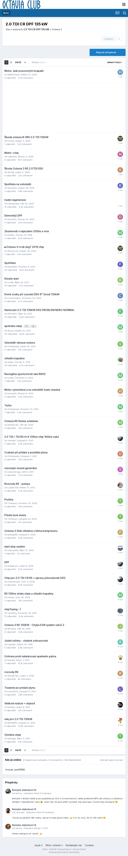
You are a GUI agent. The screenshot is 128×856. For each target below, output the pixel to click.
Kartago (12, 737)
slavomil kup (14, 471)
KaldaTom (13, 565)
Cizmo (11, 141)
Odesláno (37, 792)
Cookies (89, 844)
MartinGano (14, 74)
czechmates (14, 298)
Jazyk (38, 844)
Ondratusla (13, 345)
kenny (19, 827)
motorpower (14, 580)
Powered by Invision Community (64, 851)
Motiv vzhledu (54, 844)
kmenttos (12, 188)
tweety (11, 659)
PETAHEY (12, 313)
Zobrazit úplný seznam (111, 759)
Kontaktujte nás (74, 844)
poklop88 (12, 533)
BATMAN (12, 722)
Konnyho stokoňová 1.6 (24, 789)
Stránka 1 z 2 (39, 62)
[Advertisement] (64, 107)
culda (11, 282)
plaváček (12, 266)
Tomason (12, 502)
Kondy (11, 172)
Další (18, 62)
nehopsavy (13, 203)
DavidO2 (12, 219)
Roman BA (13, 424)
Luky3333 (13, 690)
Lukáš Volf (13, 486)
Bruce (11, 329)
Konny (19, 792)
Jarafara (12, 612)
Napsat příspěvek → (107, 52)
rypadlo (11, 643)
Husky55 (12, 392)
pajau (11, 361)
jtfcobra (12, 627)
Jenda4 (11, 439)
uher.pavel (13, 549)
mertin (11, 596)
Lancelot (20, 811)
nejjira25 (12, 156)
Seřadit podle (114, 62)
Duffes (11, 235)
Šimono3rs (13, 251)
